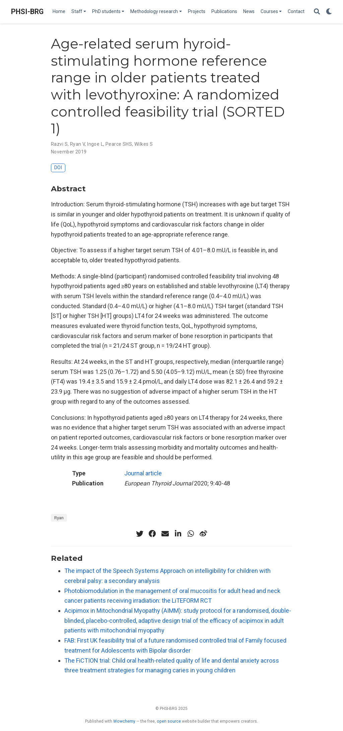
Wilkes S (143, 144)
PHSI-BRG (27, 11)
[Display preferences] (329, 12)
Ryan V (77, 144)
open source (169, 721)
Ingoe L (95, 144)
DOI (58, 168)
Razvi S (59, 144)
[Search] (317, 12)
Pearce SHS (119, 144)
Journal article (143, 473)
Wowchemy (124, 721)
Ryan (59, 517)
